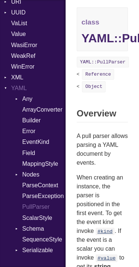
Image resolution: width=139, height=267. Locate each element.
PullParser (36, 207)
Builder (31, 120)
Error (29, 131)
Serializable (37, 250)
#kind (105, 231)
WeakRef (23, 56)
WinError (22, 66)
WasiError (24, 45)
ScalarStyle (37, 218)
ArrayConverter (42, 109)
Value (18, 34)
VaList (19, 23)
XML (17, 77)
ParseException (43, 196)
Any (27, 99)
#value (106, 258)
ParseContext (40, 185)
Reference (98, 74)
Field (28, 153)
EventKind (35, 142)
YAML (19, 88)
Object (93, 86)
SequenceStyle (42, 239)
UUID (18, 12)
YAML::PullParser (103, 62)
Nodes (30, 174)
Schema (33, 228)
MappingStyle (40, 164)
